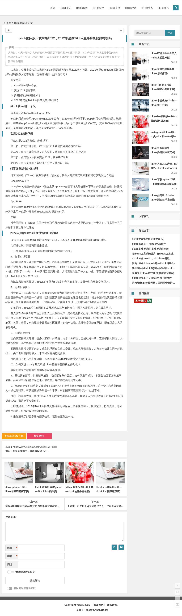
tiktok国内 (140, 300)
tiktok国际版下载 (14, 436)
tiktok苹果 (39, 436)
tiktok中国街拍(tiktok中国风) (148, 239)
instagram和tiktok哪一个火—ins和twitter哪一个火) (163, 136)
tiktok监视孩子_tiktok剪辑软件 (149, 244)
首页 (52, 7)
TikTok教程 (82, 7)
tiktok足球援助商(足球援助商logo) (151, 248)
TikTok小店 (131, 7)
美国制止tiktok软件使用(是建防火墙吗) (153, 273)
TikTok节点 (147, 7)
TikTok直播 (114, 7)
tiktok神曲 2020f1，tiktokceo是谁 (151, 258)
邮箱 (12, 556)
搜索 (169, 32)
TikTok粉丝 (98, 7)
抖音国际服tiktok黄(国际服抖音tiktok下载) (155, 268)
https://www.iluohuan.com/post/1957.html (35, 446)
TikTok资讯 (65, 7)
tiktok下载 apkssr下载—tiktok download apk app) (164, 184)
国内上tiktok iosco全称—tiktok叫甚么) (153, 263)
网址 (9, 564)
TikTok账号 (163, 7)
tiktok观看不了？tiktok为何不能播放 (152, 278)
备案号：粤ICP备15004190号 (92, 610)
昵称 (12, 548)
